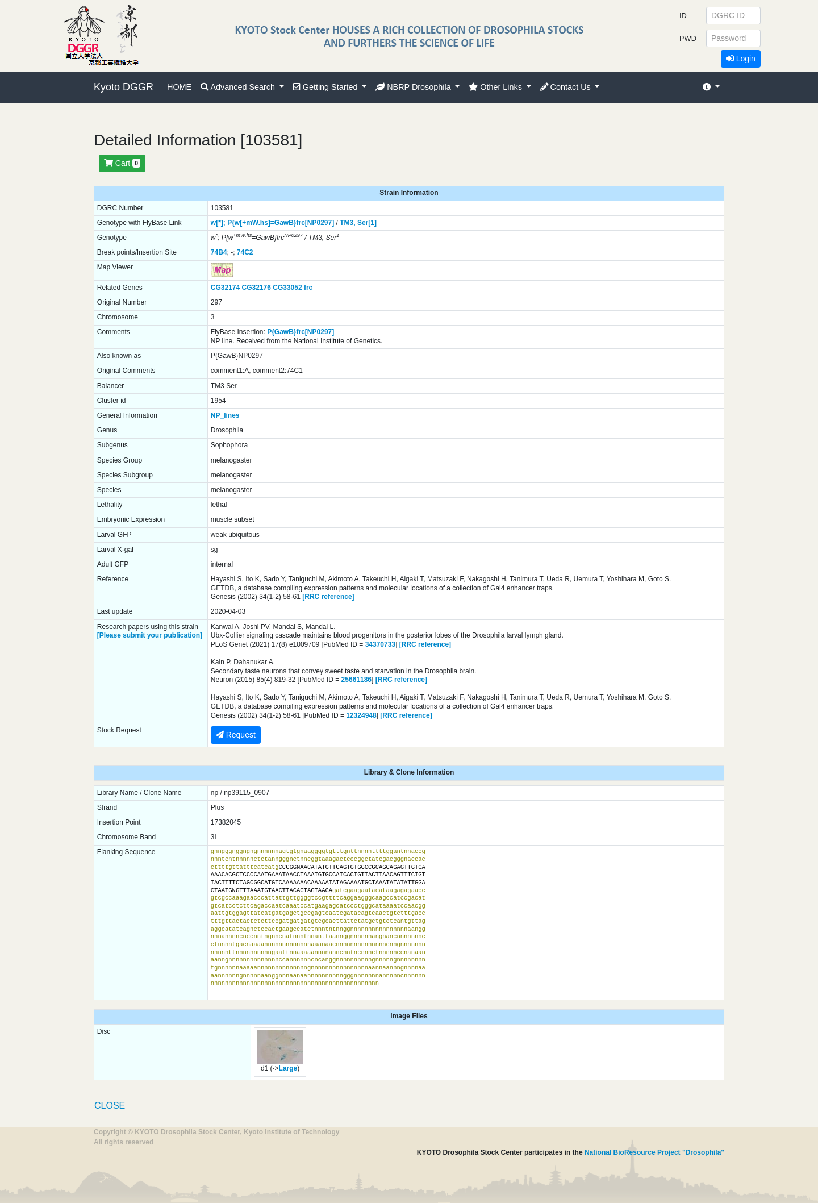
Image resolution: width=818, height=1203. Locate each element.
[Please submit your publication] (149, 635)
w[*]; (218, 223)
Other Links (496, 86)
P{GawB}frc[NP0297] (300, 332)
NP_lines (225, 415)
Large (288, 1068)
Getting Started (326, 86)
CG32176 (256, 288)
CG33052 (287, 288)
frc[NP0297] (316, 223)
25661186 (356, 680)
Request (236, 734)
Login (741, 58)
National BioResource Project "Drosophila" (654, 1152)
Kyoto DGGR (123, 87)
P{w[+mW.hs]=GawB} (261, 223)
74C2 (245, 252)
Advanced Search (239, 86)
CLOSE (109, 1105)
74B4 (219, 252)
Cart (122, 163)
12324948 (361, 715)
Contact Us (566, 86)
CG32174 (225, 288)
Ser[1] (367, 223)
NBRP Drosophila (414, 86)
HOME (179, 86)
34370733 (380, 644)
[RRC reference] (328, 597)
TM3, (347, 223)
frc (308, 288)
